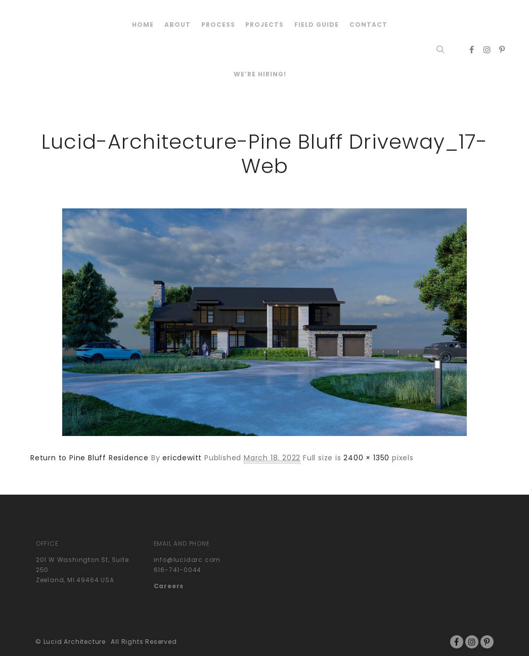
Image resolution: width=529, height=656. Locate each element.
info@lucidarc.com (187, 559)
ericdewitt (182, 458)
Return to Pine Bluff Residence (89, 458)
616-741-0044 (178, 569)
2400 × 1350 (366, 458)
